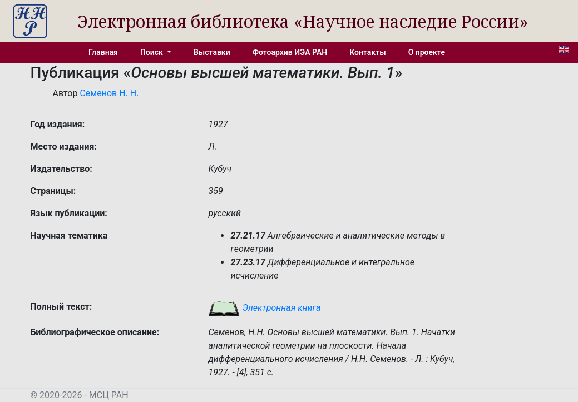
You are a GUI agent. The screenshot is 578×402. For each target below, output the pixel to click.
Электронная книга (264, 307)
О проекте (426, 52)
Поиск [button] (152, 52)
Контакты (367, 52)
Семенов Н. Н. (109, 93)
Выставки (212, 52)
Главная (103, 52)
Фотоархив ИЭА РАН (290, 52)
